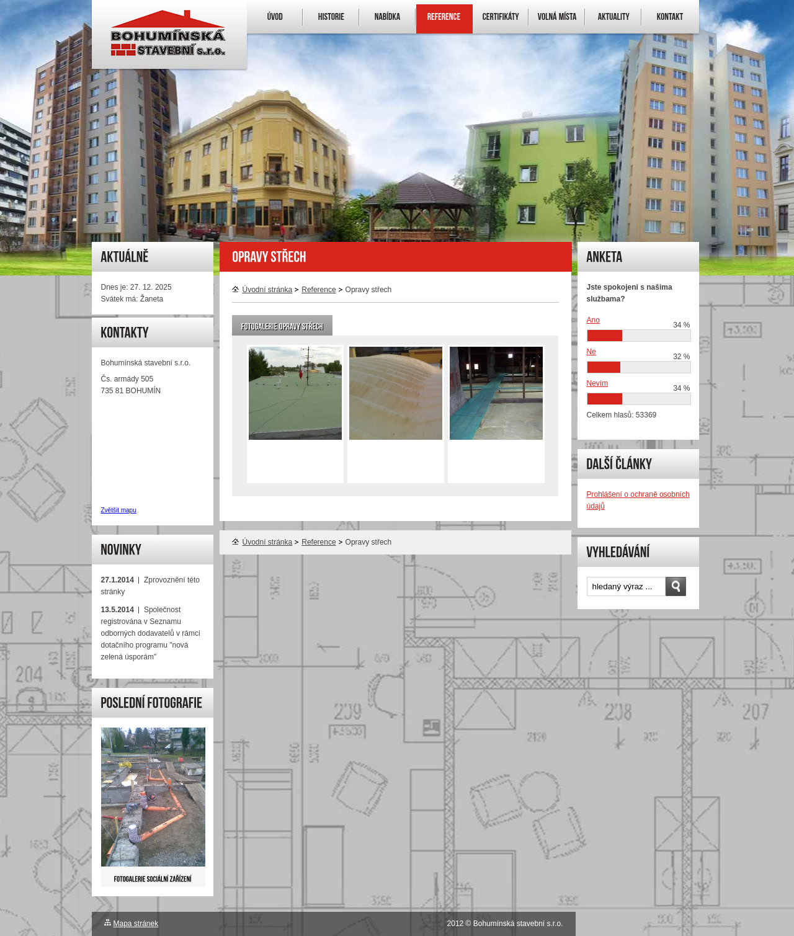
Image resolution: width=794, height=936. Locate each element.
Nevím (598, 383)
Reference (318, 289)
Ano (593, 320)
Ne (591, 351)
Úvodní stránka (262, 289)
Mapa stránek (136, 923)
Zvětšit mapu (118, 510)
